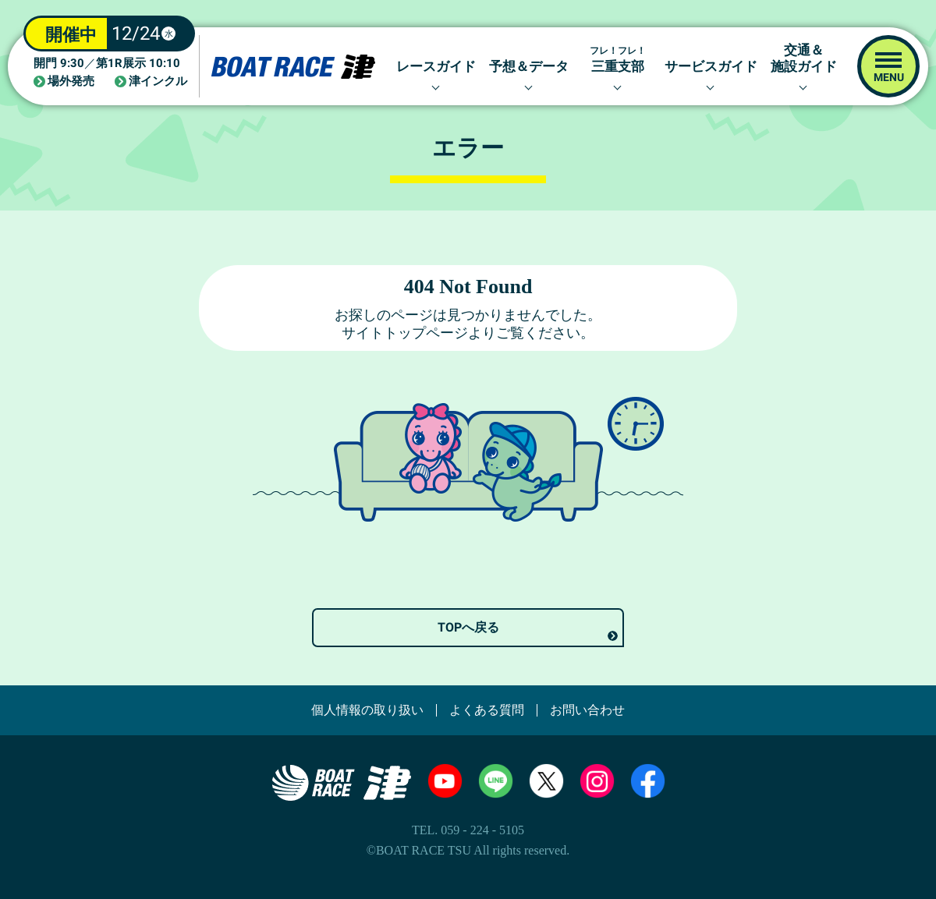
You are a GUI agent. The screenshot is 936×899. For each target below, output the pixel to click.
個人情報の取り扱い (367, 710)
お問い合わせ (587, 710)
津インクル (158, 81)
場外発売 (71, 81)
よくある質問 (486, 710)
